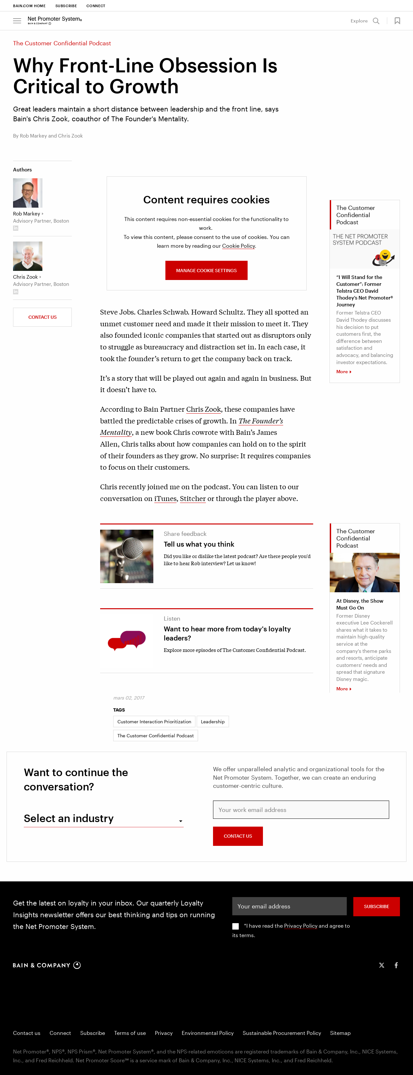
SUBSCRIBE (376, 906)
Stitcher (193, 498)
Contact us (42, 317)
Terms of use (130, 1033)
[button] (395, 20)
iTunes (165, 498)
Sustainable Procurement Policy (282, 1033)
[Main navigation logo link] (55, 20)
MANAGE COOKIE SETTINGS (206, 270)
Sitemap (340, 1033)
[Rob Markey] (27, 193)
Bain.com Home (29, 6)
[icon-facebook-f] (396, 965)
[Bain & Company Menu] (17, 20)
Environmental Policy (208, 1033)
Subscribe (66, 6)
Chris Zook (203, 408)
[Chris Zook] (27, 256)
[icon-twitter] (382, 965)
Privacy (164, 1033)
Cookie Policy (238, 246)
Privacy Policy (300, 925)
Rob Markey (26, 213)
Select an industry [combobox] (69, 818)
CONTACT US (238, 836)
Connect (95, 6)
